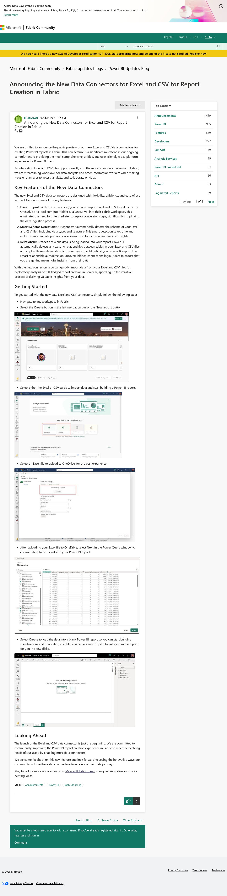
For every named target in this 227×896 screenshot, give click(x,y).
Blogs (131, 27)
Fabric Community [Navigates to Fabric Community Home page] (40, 27)
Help (195, 36)
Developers (161, 141)
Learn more (11, 15)
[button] (137, 118)
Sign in (183, 36)
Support (162, 27)
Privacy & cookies (178, 870)
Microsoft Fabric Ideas (80, 771)
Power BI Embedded (167, 167)
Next (211, 202)
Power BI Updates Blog (129, 68)
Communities (113, 27)
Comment (20, 842)
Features (160, 133)
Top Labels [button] (161, 106)
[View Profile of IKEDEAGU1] (31, 118)
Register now (197, 53)
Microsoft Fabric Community (35, 68)
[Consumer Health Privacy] (50, 883)
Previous (185, 202)
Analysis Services (165, 158)
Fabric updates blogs (84, 68)
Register (168, 36)
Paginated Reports (166, 193)
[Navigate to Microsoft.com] (10, 27)
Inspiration (81, 27)
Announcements (34, 785)
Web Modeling (73, 785)
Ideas (97, 27)
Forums (64, 27)
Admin (158, 184)
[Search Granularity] (114, 46)
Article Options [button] (128, 105)
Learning (146, 27)
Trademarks (218, 870)
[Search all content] (176, 46)
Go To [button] (208, 37)
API (156, 176)
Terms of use (199, 870)
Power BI (54, 785)
